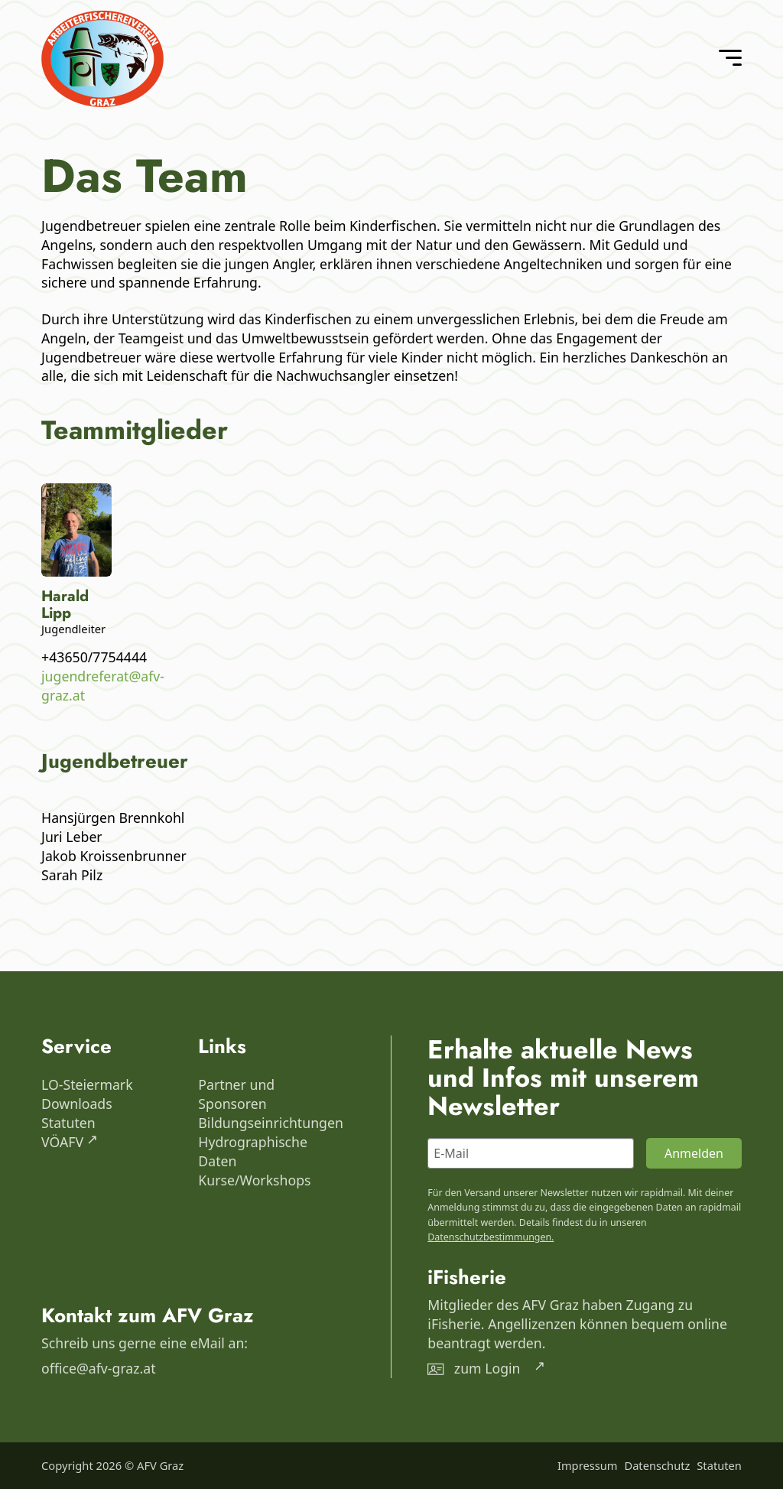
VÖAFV (62, 1142)
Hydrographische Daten (252, 1151)
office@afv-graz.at (98, 1368)
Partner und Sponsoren (236, 1094)
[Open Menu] (730, 58)
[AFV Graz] (102, 58)
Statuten (68, 1122)
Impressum (587, 1465)
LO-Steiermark (87, 1084)
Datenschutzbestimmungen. (490, 1237)
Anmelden (693, 1153)
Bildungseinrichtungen (265, 1122)
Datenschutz (657, 1465)
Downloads (76, 1103)
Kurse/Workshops (254, 1180)
